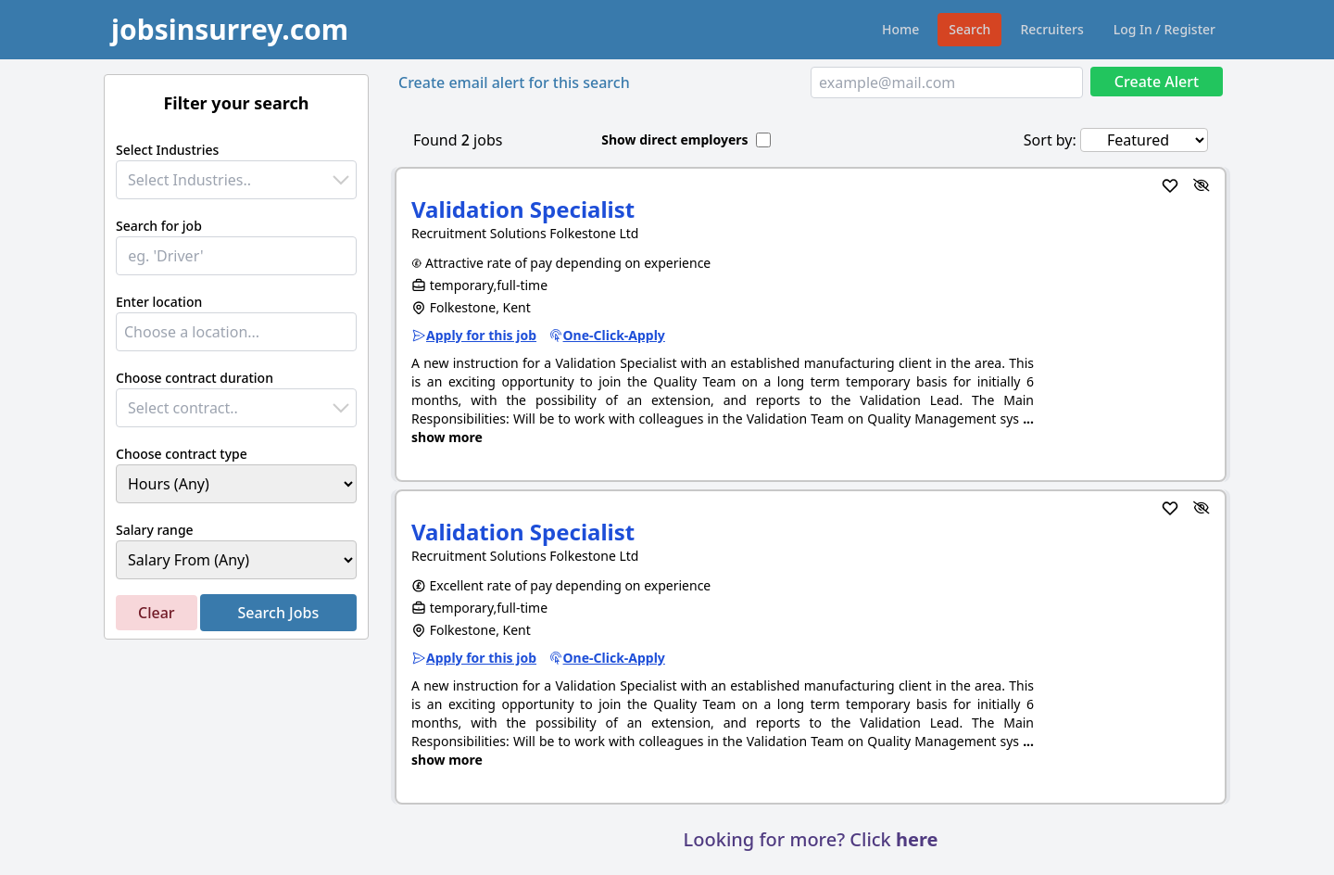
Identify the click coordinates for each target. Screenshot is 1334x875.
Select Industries (167, 150)
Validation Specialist (523, 209)
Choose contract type (181, 454)
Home (900, 29)
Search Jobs (278, 612)
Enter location (159, 302)
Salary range (155, 530)
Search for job (159, 226)
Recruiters (1051, 29)
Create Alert (1156, 81)
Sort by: (1050, 140)
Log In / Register (1164, 29)
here (917, 839)
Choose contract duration (194, 378)
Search (969, 29)
